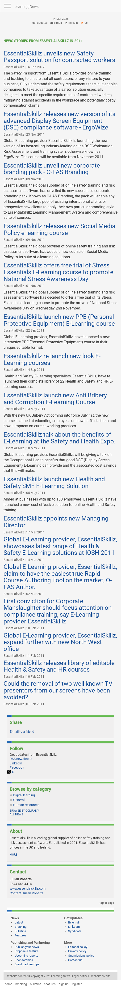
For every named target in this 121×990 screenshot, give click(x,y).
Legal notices (80, 976)
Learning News (26, 6)
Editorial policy (77, 947)
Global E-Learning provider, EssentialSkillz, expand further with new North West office (60, 642)
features (50, 984)
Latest (19, 922)
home (8, 984)
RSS (84, 22)
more (13, 854)
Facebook (17, 767)
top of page (106, 902)
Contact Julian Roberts (26, 893)
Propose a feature (26, 951)
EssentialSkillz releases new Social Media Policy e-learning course (59, 229)
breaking (21, 984)
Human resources (26, 805)
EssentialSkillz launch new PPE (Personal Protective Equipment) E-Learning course (59, 320)
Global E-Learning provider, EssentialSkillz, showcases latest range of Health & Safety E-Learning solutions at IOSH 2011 (60, 546)
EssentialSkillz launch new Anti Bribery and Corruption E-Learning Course (55, 399)
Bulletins (20, 931)
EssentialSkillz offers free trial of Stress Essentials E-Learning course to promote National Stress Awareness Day (58, 272)
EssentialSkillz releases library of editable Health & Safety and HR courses (59, 666)
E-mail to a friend (22, 731)
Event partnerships (27, 964)
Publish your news (27, 947)
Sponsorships (24, 960)
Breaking (20, 926)
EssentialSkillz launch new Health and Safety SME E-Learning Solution (54, 482)
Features (20, 935)
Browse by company (24, 810)
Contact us (75, 960)
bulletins (35, 984)
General (19, 800)
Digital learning (24, 795)
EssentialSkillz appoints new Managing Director (56, 522)
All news (16, 814)
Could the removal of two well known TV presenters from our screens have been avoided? (58, 690)
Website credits (100, 976)
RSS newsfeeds (21, 759)
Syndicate (74, 931)
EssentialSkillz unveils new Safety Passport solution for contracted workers (59, 57)
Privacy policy (77, 951)
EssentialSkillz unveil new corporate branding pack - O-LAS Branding (52, 169)
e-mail (56, 22)
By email (73, 922)
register (76, 984)
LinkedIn (71, 22)
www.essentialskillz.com (28, 888)
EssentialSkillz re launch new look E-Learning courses (52, 359)
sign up (63, 984)
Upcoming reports (26, 955)
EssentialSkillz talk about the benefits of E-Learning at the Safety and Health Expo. (60, 438)
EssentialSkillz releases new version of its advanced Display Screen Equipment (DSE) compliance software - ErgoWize (59, 120)
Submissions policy (81, 955)
